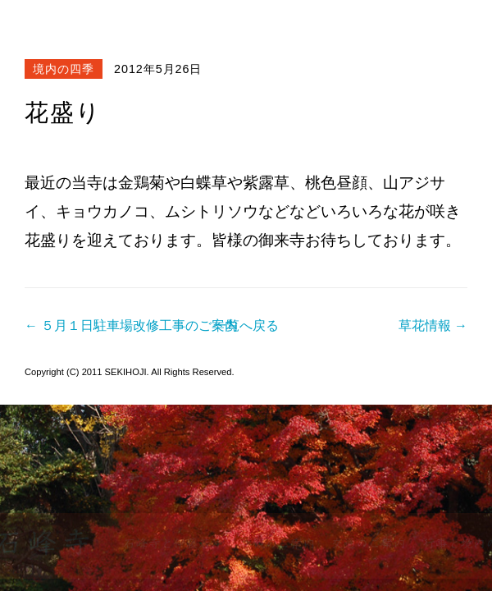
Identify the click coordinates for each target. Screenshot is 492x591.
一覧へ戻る (246, 325)
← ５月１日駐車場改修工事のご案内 (131, 325)
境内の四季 (63, 69)
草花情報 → (433, 325)
